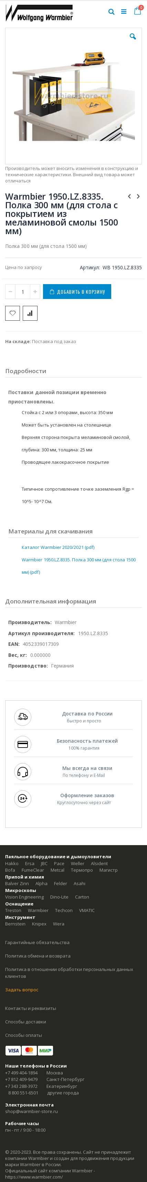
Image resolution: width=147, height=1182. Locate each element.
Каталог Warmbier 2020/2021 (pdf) (58, 547)
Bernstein (15, 924)
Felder (60, 883)
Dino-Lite (59, 897)
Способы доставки (25, 1022)
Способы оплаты (23, 1035)
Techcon (64, 910)
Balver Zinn (17, 883)
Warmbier (38, 910)
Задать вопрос (21, 989)
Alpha (41, 883)
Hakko (12, 863)
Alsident (99, 863)
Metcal (57, 870)
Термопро (82, 870)
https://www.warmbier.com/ (34, 1177)
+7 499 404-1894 (21, 1073)
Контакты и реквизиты (30, 1008)
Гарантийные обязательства (37, 942)
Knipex (39, 924)
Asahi (79, 883)
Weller (77, 863)
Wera (58, 924)
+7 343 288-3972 (21, 1086)
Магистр (108, 870)
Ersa (29, 863)
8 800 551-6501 (23, 1093)
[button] (132, 42)
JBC (44, 863)
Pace (59, 863)
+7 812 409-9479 (21, 1079)
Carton (82, 897)
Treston (13, 910)
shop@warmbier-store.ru (31, 1111)
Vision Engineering (24, 897)
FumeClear (33, 870)
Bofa (10, 870)
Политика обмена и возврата (38, 956)
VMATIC (87, 910)
